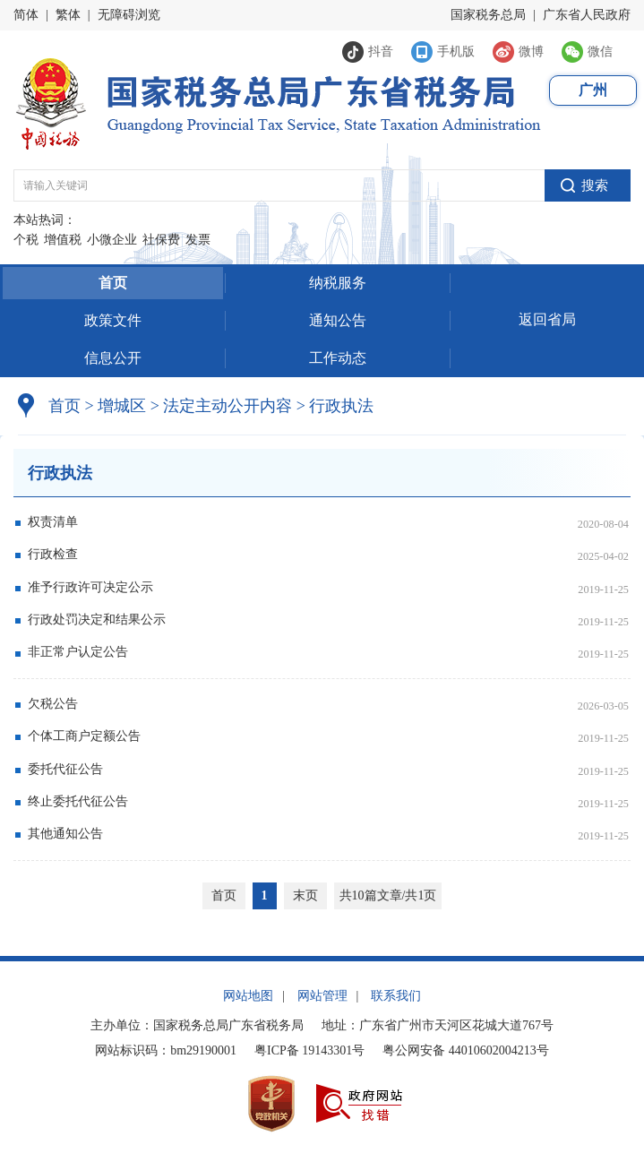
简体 (26, 15)
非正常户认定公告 (78, 651)
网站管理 (322, 996)
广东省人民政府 (587, 15)
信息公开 (113, 358)
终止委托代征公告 (78, 801)
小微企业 (112, 239)
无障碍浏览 (129, 15)
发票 (197, 239)
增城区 (122, 406)
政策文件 (113, 320)
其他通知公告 (65, 833)
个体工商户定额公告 (84, 736)
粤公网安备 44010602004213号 (465, 1050)
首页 (113, 282)
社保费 (161, 239)
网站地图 (248, 996)
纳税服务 (337, 282)
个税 (26, 239)
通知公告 (337, 320)
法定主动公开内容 (227, 406)
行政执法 (335, 406)
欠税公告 (53, 703)
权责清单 (53, 522)
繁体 (68, 15)
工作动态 (337, 358)
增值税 (63, 239)
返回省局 (547, 319)
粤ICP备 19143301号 (309, 1050)
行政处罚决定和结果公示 (97, 619)
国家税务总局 (488, 15)
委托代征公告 (65, 769)
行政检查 (53, 554)
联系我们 (396, 996)
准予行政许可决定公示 (90, 587)
